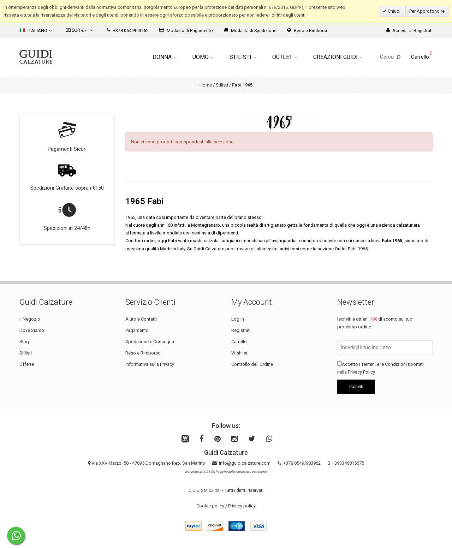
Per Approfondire (427, 11)
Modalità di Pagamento (186, 30)
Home (206, 85)
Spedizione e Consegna (149, 341)
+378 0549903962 (128, 30)
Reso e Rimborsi (307, 30)
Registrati (241, 330)
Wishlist (239, 353)
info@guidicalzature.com (244, 463)
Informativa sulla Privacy (149, 364)
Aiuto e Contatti (141, 319)
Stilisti (243, 57)
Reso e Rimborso (143, 353)
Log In (237, 319)
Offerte (26, 364)
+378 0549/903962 (302, 463)
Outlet (284, 57)
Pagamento (137, 330)
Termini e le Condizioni (384, 364)
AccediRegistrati (409, 30)
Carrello (239, 341)
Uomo (202, 57)
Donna (164, 57)
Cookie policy (210, 505)
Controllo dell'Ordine (252, 364)
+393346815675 (348, 463)
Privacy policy (242, 505)
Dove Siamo (31, 330)
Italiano (35, 30)
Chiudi (393, 11)
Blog (24, 341)
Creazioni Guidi (337, 57)
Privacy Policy (361, 372)
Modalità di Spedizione (250, 30)
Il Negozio (29, 319)
